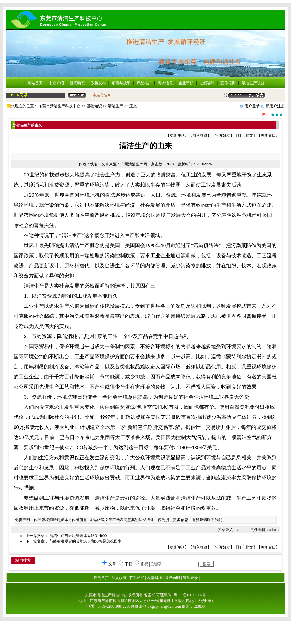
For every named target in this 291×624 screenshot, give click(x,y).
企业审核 (186, 83)
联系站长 (137, 578)
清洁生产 (115, 106)
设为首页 (101, 578)
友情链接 (154, 578)
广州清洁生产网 (134, 164)
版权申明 (172, 578)
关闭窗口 (268, 135)
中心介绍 (56, 83)
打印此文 (245, 135)
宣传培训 (228, 83)
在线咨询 (207, 83)
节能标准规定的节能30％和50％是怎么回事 (85, 541)
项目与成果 (121, 83)
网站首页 (35, 83)
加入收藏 (199, 135)
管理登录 (190, 578)
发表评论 (177, 135)
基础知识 (94, 106)
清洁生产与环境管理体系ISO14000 (78, 535)
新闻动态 (77, 83)
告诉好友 (222, 135)
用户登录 (252, 106)
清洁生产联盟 (253, 83)
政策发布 (98, 83)
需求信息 (165, 83)
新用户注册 (275, 106)
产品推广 (144, 83)
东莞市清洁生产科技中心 (59, 106)
